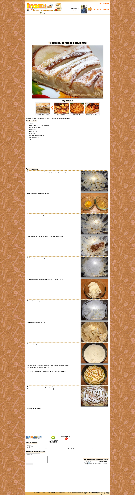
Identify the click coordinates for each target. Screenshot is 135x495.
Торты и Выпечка (101, 9)
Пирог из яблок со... (61, 114)
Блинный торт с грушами (43, 114)
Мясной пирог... (77, 114)
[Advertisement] (67, 27)
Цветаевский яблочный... (92, 114)
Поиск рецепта (103, 3)
